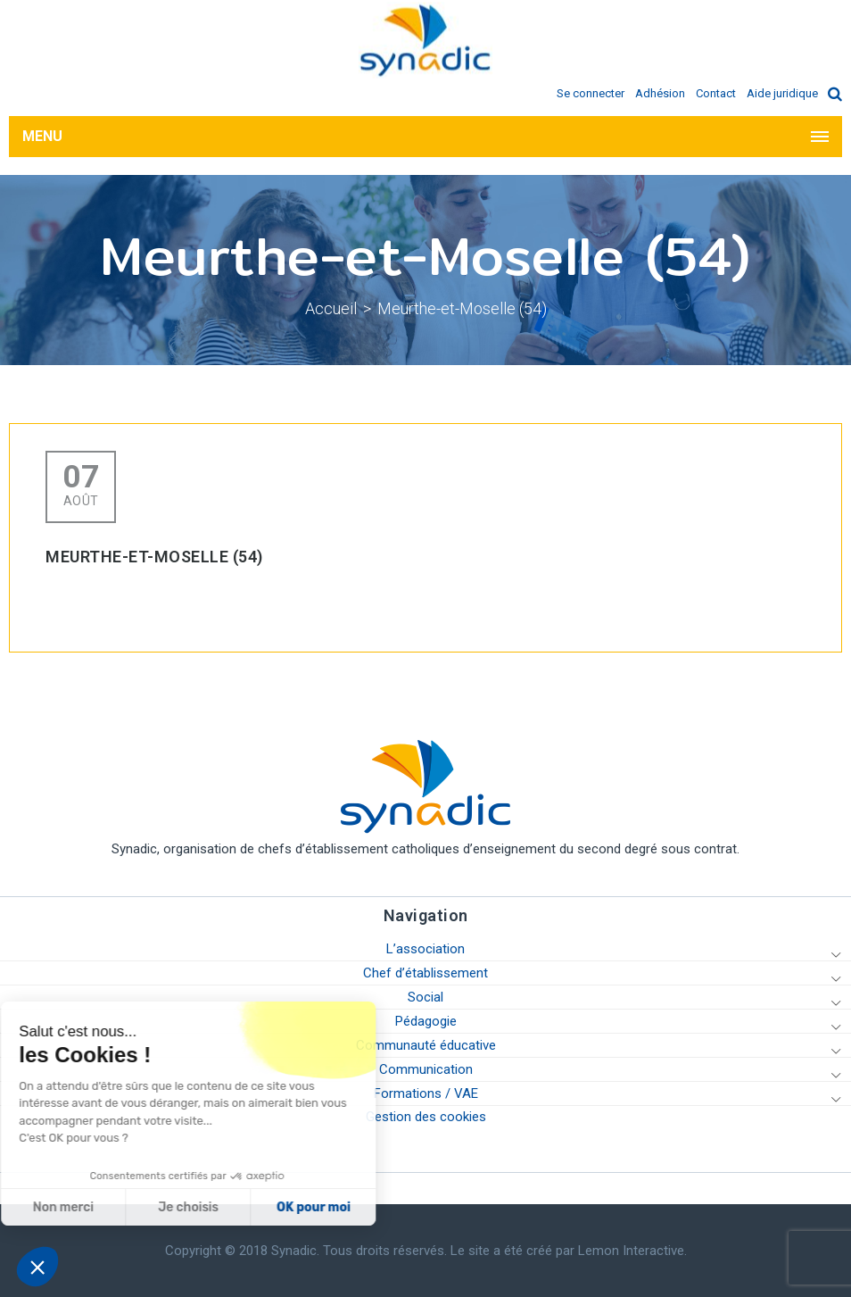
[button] (37, 1266)
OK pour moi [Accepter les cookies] (230, 1207)
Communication (426, 1069)
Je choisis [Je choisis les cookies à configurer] (104, 1207)
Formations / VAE (426, 1093)
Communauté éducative (426, 1045)
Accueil (331, 308)
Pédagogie (426, 1021)
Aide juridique (782, 93)
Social (425, 997)
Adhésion (660, 93)
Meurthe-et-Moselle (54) (462, 308)
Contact (716, 93)
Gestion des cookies (426, 1117)
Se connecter (590, 93)
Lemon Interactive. (632, 1251)
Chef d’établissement (425, 973)
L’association (425, 949)
